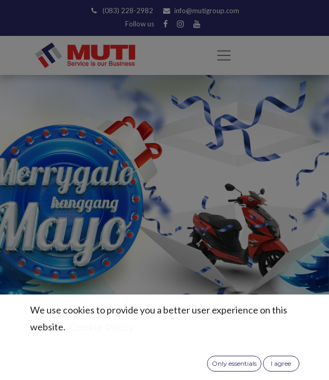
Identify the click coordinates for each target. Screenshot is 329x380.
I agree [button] (281, 363)
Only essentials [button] (234, 363)
